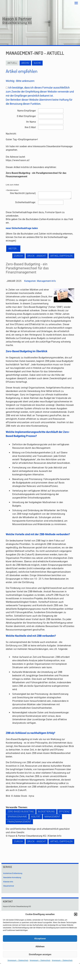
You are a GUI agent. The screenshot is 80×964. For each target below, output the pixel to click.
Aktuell (12, 63)
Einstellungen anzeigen (40, 954)
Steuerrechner (8, 886)
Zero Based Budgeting (21, 811)
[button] (75, 914)
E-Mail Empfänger (26, 116)
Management (52, 816)
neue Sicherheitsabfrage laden (22, 228)
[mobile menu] (76, 3)
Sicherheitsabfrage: (25, 202)
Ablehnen (40, 946)
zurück (18, 255)
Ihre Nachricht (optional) (23, 193)
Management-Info (46, 281)
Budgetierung (46, 811)
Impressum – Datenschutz (18, 960)
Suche (37, 63)
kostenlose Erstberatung (12, 873)
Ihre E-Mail (30, 127)
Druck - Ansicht (36, 255)
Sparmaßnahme (17, 816)
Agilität (35, 816)
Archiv (25, 63)
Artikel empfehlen (61, 255)
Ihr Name (31, 121)
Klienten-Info (8, 882)
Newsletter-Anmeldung (12, 878)
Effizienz (64, 811)
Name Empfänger (26, 110)
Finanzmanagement (19, 821)
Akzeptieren (40, 938)
